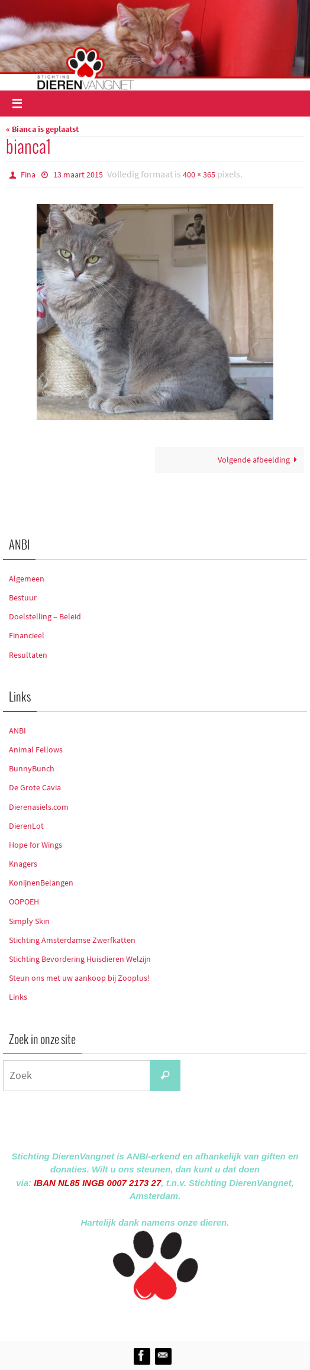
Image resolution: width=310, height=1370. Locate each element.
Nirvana (170, 1318)
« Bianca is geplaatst (42, 129)
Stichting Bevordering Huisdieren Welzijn (80, 959)
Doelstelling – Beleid (45, 616)
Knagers (23, 863)
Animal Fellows (36, 749)
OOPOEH (24, 901)
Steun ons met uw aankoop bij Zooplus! (79, 977)
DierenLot (26, 825)
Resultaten (28, 655)
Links (18, 996)
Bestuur (23, 597)
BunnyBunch (31, 768)
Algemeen (26, 578)
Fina (28, 174)
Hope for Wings (35, 844)
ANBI (17, 730)
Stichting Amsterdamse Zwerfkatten (72, 940)
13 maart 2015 (78, 174)
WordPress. (209, 1318)
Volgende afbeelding (259, 460)
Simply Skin (29, 921)
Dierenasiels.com (39, 807)
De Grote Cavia (35, 787)
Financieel (26, 635)
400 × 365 (199, 174)
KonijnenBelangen (41, 882)
